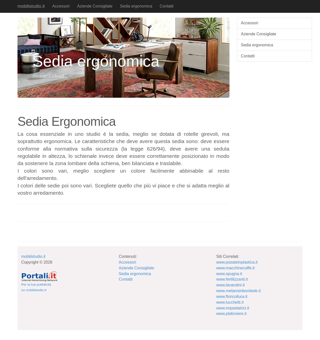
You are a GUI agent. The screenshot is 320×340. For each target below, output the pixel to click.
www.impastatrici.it (232, 308)
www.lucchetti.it (230, 302)
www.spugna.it (229, 274)
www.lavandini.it (230, 285)
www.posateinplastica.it (237, 262)
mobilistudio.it (31, 6)
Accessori (61, 6)
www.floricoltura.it (231, 296)
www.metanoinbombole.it (238, 291)
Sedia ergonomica (136, 6)
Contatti (167, 6)
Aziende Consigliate (94, 6)
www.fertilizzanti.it (232, 279)
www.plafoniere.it (231, 313)
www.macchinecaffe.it (235, 268)
